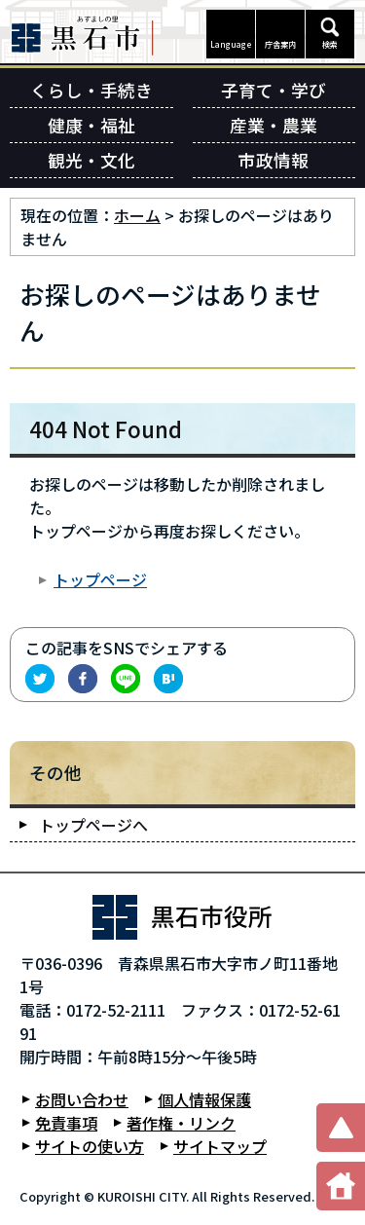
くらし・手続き (91, 90)
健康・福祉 (91, 125)
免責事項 (66, 1122)
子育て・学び (273, 90)
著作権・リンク (181, 1122)
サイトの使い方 (89, 1146)
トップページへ (93, 824)
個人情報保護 (204, 1099)
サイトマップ (220, 1146)
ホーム (137, 215)
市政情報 (273, 160)
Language (231, 44)
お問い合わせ (81, 1099)
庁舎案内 (280, 44)
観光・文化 (91, 160)
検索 (330, 44)
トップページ (100, 579)
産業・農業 (273, 125)
